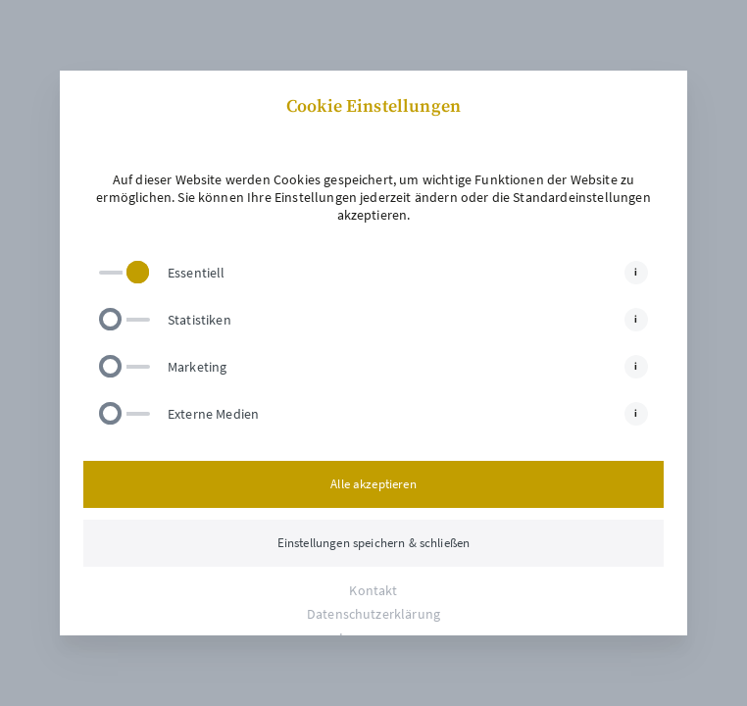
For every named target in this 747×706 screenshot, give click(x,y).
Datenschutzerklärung (373, 614)
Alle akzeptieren (373, 484)
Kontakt (373, 590)
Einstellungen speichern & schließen (374, 542)
